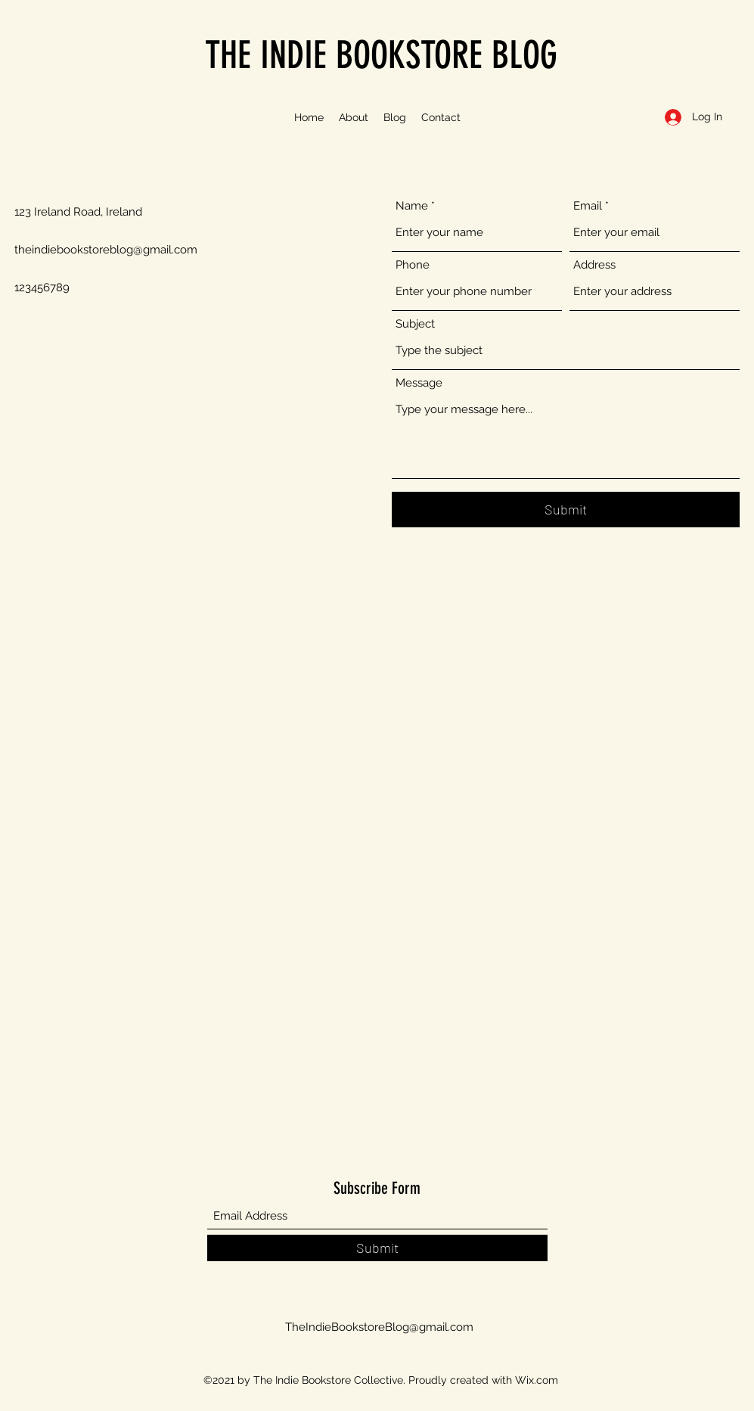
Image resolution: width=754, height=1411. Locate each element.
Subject (415, 324)
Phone (413, 265)
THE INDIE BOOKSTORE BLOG (381, 55)
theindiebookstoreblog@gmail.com (105, 249)
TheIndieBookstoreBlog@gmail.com (379, 1327)
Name (412, 206)
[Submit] (566, 509)
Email (587, 206)
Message (419, 383)
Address (594, 265)
